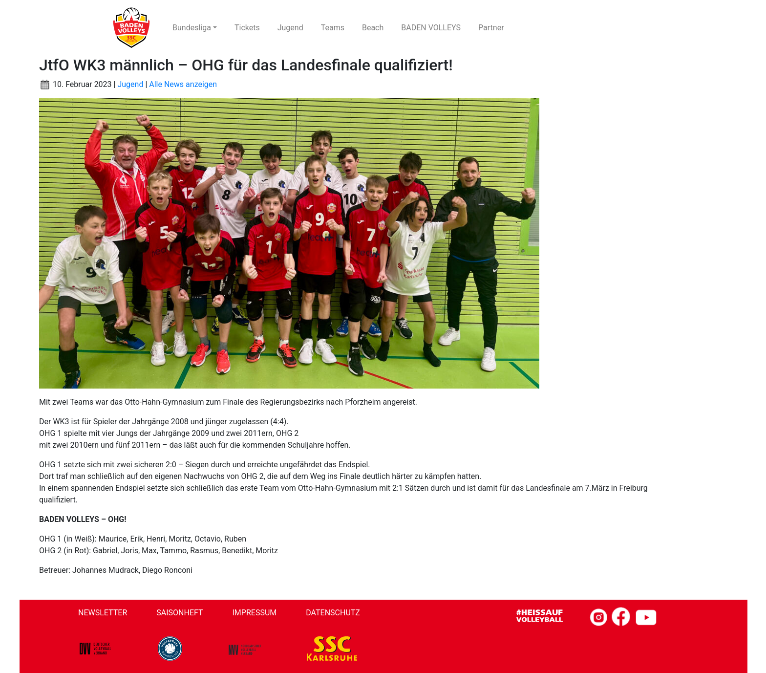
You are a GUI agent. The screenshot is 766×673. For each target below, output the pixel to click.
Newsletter (102, 612)
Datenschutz (333, 612)
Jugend (130, 84)
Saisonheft (179, 612)
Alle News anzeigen (183, 84)
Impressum (255, 612)
